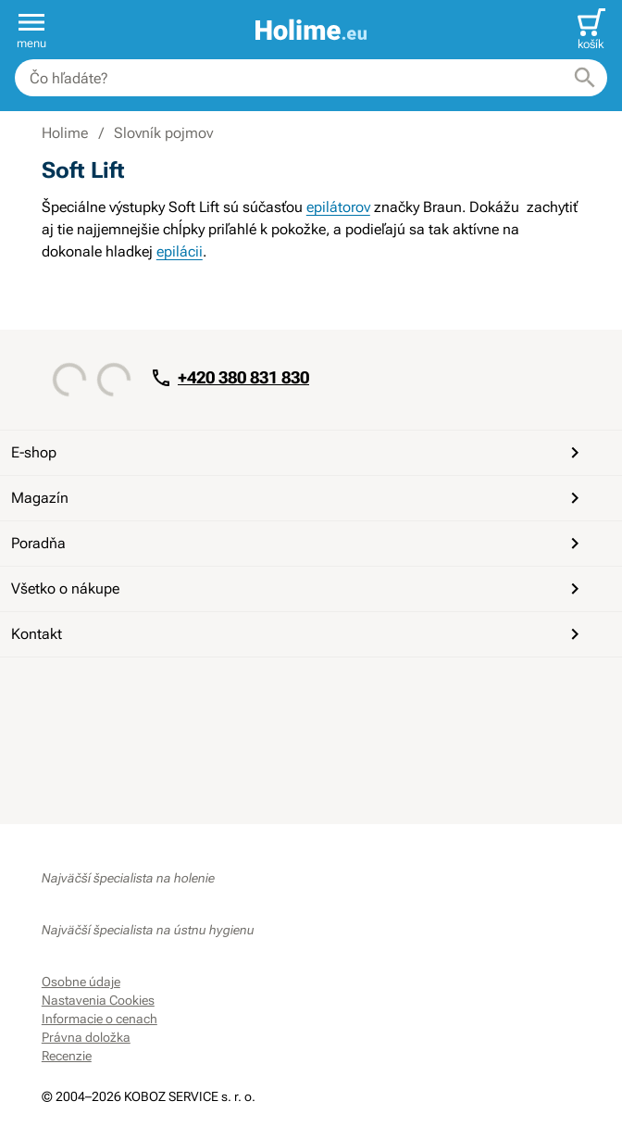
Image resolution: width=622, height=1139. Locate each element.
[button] (31, 29)
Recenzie (67, 1055)
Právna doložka (86, 1037)
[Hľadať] (585, 78)
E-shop (298, 453)
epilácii (179, 251)
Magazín (298, 498)
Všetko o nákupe (298, 589)
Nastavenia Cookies (98, 1000)
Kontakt (298, 634)
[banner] (311, 30)
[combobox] (311, 77)
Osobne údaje (81, 981)
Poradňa (298, 543)
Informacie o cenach (99, 1018)
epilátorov (338, 207)
